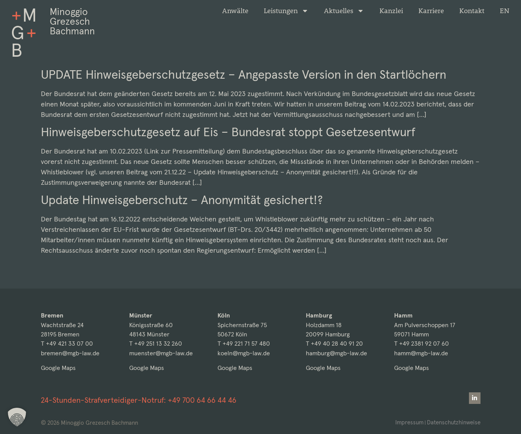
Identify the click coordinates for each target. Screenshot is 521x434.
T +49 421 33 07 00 (67, 343)
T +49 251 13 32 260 (155, 343)
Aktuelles (344, 11)
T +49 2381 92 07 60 (421, 343)
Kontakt (471, 11)
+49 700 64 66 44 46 (202, 400)
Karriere (431, 11)
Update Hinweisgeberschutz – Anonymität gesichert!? (182, 200)
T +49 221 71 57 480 (244, 343)
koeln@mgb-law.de (244, 353)
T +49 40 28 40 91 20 (334, 343)
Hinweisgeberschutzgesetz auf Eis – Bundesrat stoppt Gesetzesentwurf (228, 132)
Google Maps (58, 368)
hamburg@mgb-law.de (336, 353)
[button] (17, 417)
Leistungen (286, 11)
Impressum (409, 422)
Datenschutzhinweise (454, 422)
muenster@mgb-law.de (161, 353)
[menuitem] (504, 11)
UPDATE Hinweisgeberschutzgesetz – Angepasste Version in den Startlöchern (243, 74)
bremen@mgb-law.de (70, 353)
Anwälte (235, 11)
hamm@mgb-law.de (421, 353)
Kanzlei (391, 11)
